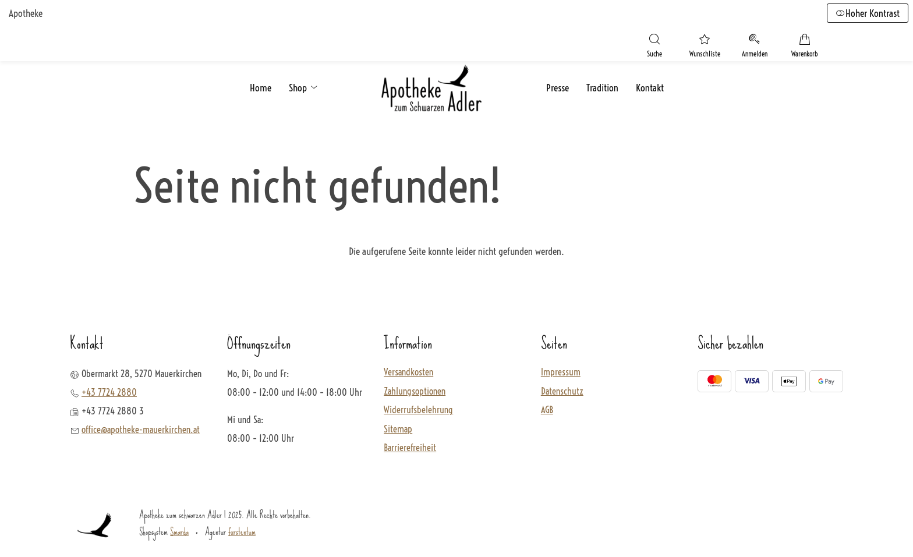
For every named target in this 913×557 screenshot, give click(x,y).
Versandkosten (408, 372)
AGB (547, 410)
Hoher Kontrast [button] (868, 13)
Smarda (179, 530)
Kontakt (650, 87)
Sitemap (398, 429)
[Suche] (654, 47)
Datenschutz (562, 391)
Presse (557, 87)
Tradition (602, 87)
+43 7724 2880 (109, 392)
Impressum (561, 372)
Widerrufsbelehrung (418, 410)
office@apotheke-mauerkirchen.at (141, 429)
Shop (304, 87)
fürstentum (242, 530)
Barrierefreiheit (410, 448)
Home (260, 87)
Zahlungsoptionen (414, 391)
